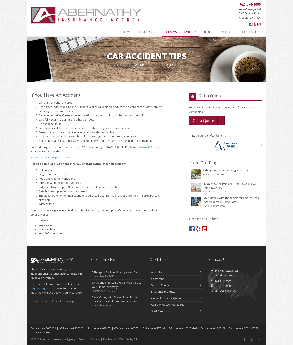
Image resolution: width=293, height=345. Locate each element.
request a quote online (45, 288)
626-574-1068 (223, 286)
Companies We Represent (176, 304)
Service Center (176, 285)
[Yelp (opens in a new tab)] (254, 24)
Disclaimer (109, 339)
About (228, 32)
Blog (209, 32)
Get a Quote (203, 120)
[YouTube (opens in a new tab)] (258, 24)
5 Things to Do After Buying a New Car (226, 174)
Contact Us (176, 279)
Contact (251, 32)
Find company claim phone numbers (53, 157)
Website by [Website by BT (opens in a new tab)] (128, 339)
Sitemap (69, 301)
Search (83, 339)
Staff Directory (176, 311)
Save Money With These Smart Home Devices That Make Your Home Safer (226, 202)
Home (126, 32)
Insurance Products (176, 291)
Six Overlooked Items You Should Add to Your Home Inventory (226, 188)
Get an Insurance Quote (176, 298)
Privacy (95, 339)
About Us (176, 272)
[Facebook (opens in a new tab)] (250, 24)
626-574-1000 (145, 147)
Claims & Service (181, 32)
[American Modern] (226, 145)
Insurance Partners (207, 135)
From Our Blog (203, 162)
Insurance (149, 32)
